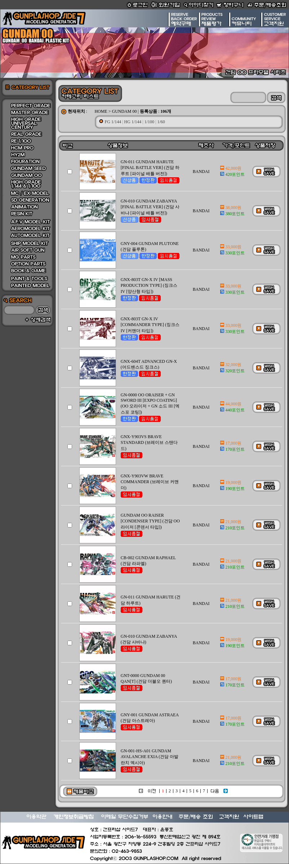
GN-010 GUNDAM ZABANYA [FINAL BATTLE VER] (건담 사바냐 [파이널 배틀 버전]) (150, 207)
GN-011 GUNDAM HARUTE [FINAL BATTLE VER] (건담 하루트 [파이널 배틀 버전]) (150, 167)
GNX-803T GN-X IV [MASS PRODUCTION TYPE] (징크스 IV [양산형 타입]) (149, 285)
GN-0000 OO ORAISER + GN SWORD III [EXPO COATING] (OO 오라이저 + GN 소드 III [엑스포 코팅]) (150, 403)
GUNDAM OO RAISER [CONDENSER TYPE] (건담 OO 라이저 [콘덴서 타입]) (150, 521)
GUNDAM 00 (124, 111)
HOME (100, 111)
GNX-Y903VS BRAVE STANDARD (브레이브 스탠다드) (149, 442)
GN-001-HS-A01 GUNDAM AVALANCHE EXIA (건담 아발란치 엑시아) (150, 756)
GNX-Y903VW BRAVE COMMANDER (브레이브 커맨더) (150, 481)
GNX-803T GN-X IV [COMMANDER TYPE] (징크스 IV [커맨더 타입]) (150, 324)
